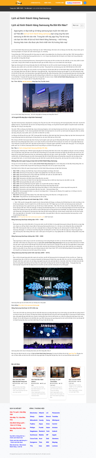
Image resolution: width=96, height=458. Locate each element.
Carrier (54, 424)
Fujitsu (32, 424)
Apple (54, 435)
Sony (48, 420)
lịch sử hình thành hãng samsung (37, 34)
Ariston (54, 427)
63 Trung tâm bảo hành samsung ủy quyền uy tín (31, 217)
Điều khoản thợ (14, 445)
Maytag (54, 442)
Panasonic (56, 413)
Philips (32, 427)
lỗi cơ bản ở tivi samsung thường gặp (28, 305)
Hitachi (41, 413)
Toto (40, 442)
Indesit (54, 431)
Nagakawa (33, 431)
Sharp (32, 416)
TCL (31, 446)
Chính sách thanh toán (16, 437)
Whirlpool (55, 420)
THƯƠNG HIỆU (59, 3)
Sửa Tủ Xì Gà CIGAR (75, 379)
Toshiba (55, 416)
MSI (47, 442)
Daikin (41, 416)
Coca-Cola (34, 438)
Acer (40, 438)
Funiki (41, 427)
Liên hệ (20, 446)
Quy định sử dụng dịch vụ (17, 436)
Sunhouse (33, 435)
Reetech (42, 431)
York (47, 431)
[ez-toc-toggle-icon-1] (81, 25)
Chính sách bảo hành (16, 442)
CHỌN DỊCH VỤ (35, 3)
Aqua (41, 424)
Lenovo (55, 446)
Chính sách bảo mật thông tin (18, 440)
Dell (47, 438)
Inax (40, 446)
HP (47, 435)
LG (47, 413)
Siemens (55, 438)
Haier (48, 427)
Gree (48, 424)
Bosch (48, 416)
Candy (41, 420)
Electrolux (33, 413)
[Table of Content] (81, 25)
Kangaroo (33, 442)
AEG (47, 446)
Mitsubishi (34, 420)
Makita (41, 435)
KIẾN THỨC (47, 3)
